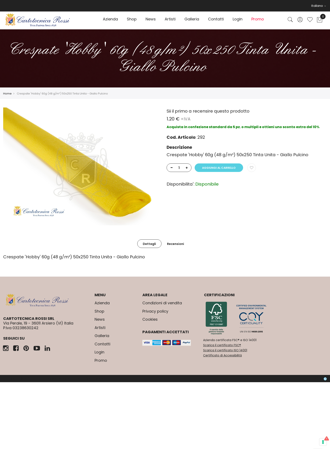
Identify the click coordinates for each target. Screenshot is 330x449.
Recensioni (175, 244)
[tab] (149, 243)
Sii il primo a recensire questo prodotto (208, 111)
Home (7, 94)
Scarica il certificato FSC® (222, 345)
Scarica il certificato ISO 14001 (225, 350)
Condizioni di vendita (162, 303)
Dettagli (149, 244)
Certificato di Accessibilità (222, 355)
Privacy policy (155, 311)
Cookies (150, 319)
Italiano (318, 5)
